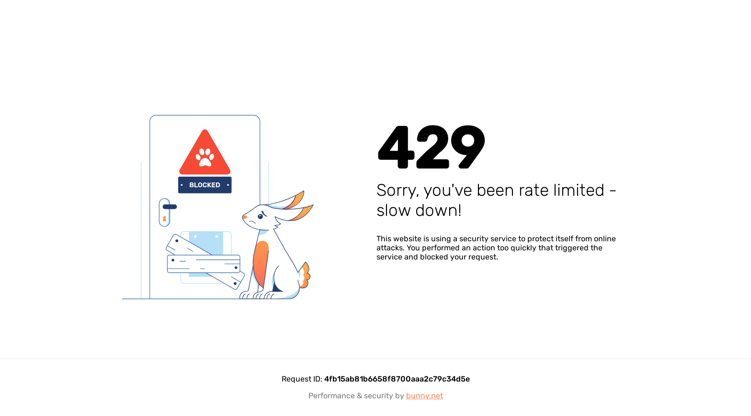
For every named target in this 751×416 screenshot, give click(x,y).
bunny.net (424, 395)
